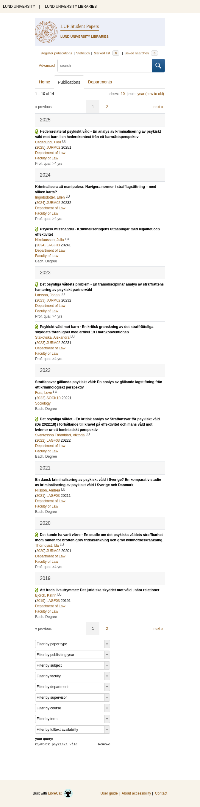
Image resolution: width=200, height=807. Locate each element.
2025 (40, 147)
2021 (40, 496)
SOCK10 (53, 398)
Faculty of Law (46, 158)
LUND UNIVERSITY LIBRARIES (71, 6)
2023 (40, 300)
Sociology (43, 403)
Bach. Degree (46, 261)
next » (158, 107)
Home (44, 82)
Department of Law (50, 153)
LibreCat (60, 793)
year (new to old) (151, 94)
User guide (109, 793)
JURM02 (53, 147)
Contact (161, 793)
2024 (40, 203)
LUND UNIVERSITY (19, 6)
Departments (100, 82)
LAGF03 (53, 245)
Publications (69, 82)
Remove (104, 744)
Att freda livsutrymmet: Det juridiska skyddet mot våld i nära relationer (99, 590)
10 (123, 94)
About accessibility (136, 793)
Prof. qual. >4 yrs (48, 163)
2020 (40, 551)
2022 (40, 398)
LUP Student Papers (79, 26)
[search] (104, 65)
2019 (40, 601)
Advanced (47, 66)
